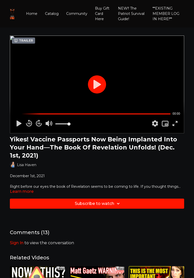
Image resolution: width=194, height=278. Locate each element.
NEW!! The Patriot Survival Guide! (131, 13)
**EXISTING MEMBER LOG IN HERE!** (166, 13)
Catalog (52, 13)
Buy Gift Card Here (102, 13)
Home (31, 13)
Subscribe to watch (98, 204)
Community (76, 13)
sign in (16, 242)
